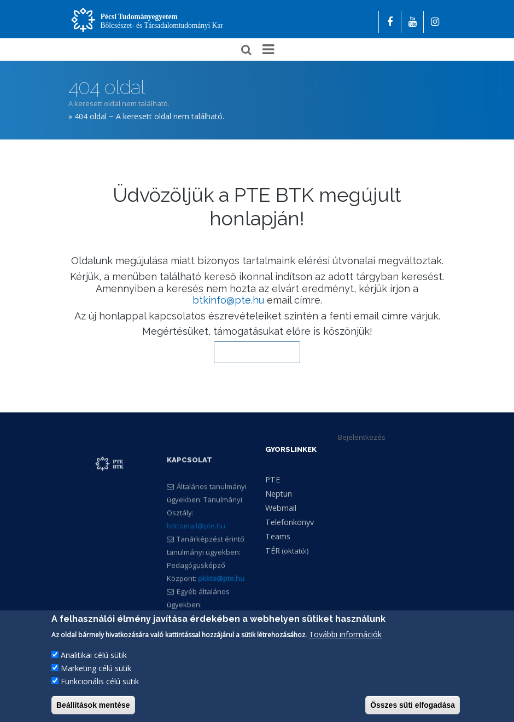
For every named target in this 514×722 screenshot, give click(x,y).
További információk (345, 645)
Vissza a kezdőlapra (257, 352)
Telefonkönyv (289, 522)
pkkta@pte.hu (221, 607)
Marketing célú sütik (96, 679)
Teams (277, 536)
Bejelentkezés (361, 437)
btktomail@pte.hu (196, 554)
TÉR (272, 550)
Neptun (278, 493)
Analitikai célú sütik (94, 666)
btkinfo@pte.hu (228, 300)
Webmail (280, 508)
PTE (272, 479)
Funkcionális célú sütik (100, 692)
